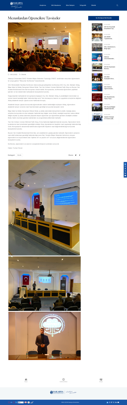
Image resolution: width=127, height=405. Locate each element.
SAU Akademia (56, 5)
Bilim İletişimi (70, 5)
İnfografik (83, 5)
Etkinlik (93, 5)
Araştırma (43, 5)
